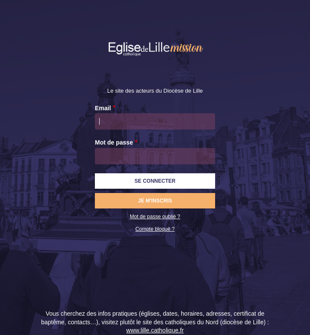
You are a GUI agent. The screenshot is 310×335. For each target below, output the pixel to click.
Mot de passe (114, 142)
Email (103, 108)
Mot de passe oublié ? (155, 217)
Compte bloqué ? (154, 229)
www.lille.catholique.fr (155, 330)
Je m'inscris (155, 201)
